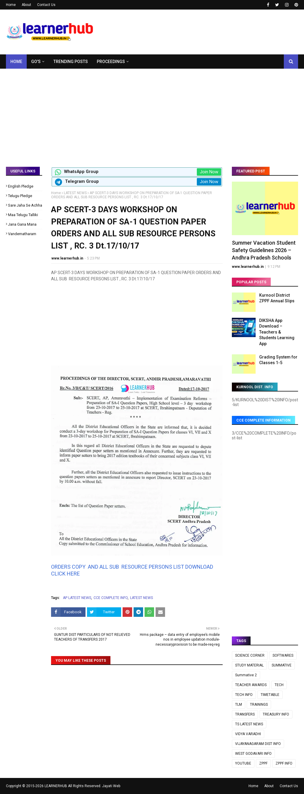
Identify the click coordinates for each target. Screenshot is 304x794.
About (26, 5)
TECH (279, 685)
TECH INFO (244, 695)
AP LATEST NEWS (77, 598)
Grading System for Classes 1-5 (278, 360)
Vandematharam (22, 234)
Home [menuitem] (16, 61)
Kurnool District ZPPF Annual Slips (276, 298)
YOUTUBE (243, 763)
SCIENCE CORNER (250, 655)
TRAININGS (259, 704)
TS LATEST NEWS (249, 724)
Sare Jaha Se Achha (25, 205)
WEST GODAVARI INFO (253, 753)
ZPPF (263, 763)
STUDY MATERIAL (249, 665)
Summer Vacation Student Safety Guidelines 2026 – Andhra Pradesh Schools (264, 250)
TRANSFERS (245, 714)
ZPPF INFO (284, 763)
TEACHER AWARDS (251, 685)
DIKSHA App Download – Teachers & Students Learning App (276, 332)
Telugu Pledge (20, 196)
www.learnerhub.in (67, 258)
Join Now (209, 171)
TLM (238, 704)
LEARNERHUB (56, 786)
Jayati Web (111, 786)
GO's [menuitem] (36, 61)
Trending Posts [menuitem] (70, 61)
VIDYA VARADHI (248, 734)
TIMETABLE (270, 695)
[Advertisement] (152, 113)
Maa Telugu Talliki (23, 215)
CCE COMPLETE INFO (111, 598)
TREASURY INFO (276, 714)
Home (11, 5)
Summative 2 (246, 675)
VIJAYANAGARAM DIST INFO (258, 744)
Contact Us (46, 5)
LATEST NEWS (75, 193)
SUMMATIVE (282, 665)
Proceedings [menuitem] (111, 61)
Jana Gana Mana (22, 224)
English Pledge (20, 186)
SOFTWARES (283, 655)
